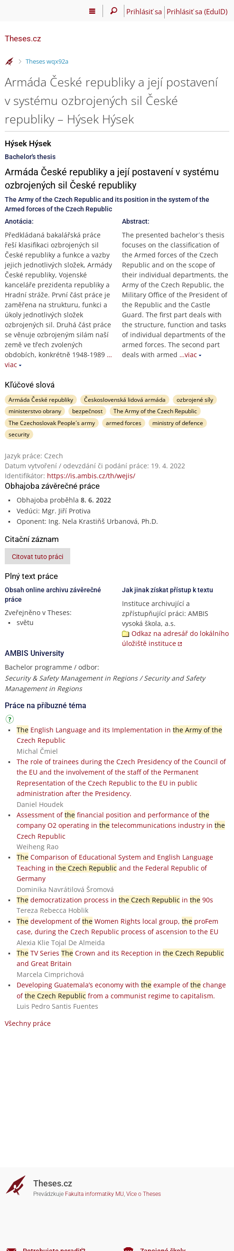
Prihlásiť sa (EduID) (197, 11)
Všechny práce (28, 1023)
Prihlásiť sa (144, 11)
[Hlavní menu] (92, 11)
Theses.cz (23, 38)
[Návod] (11, 721)
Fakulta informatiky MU (94, 1194)
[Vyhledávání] (113, 11)
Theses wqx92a (47, 61)
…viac (188, 354)
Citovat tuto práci (37, 556)
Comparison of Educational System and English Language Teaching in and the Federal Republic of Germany (115, 868)
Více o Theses (143, 1194)
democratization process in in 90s (115, 899)
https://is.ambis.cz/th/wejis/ (91, 475)
